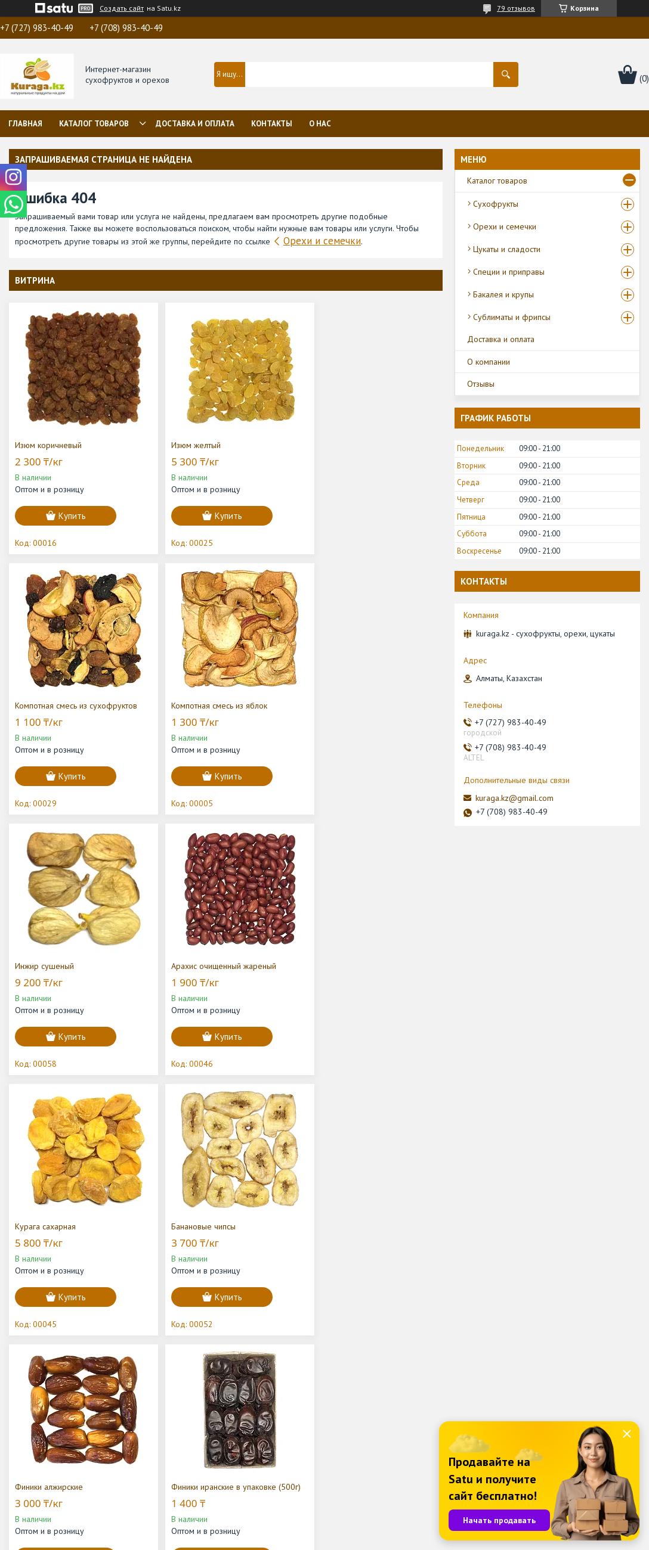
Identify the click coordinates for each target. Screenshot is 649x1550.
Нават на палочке (341, 1226)
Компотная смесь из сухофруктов (370, 445)
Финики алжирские (343, 966)
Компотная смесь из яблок (63, 705)
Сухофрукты (495, 203)
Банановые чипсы (194, 966)
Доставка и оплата (195, 124)
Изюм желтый (186, 445)
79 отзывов (516, 8)
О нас (320, 124)
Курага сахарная (45, 966)
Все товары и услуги (392, 1362)
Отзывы (481, 383)
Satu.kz (376, 1527)
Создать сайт (122, 8)
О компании (488, 361)
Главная (25, 124)
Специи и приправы (509, 271)
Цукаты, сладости (370, 1472)
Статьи (189, 1439)
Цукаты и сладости (506, 249)
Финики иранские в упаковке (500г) (67, 1232)
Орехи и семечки (322, 240)
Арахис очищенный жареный (361, 705)
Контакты (271, 124)
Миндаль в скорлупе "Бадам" (214, 1226)
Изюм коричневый (48, 445)
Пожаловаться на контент (390, 1538)
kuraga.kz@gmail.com (514, 798)
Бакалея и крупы (503, 294)
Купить (72, 515)
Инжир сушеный (191, 705)
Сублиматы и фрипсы (512, 317)
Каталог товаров (94, 124)
